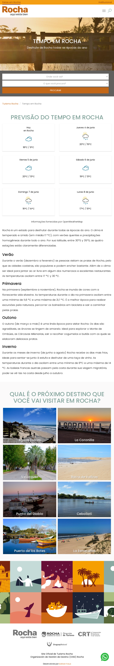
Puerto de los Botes (29, 551)
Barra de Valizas (84, 477)
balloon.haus (65, 664)
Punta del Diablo (29, 514)
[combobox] (55, 77)
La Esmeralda (84, 551)
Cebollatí (84, 514)
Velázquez (29, 477)
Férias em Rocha (11, 2)
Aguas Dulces (30, 440)
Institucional (105, 2)
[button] (110, 11)
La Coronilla (84, 440)
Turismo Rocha (10, 103)
